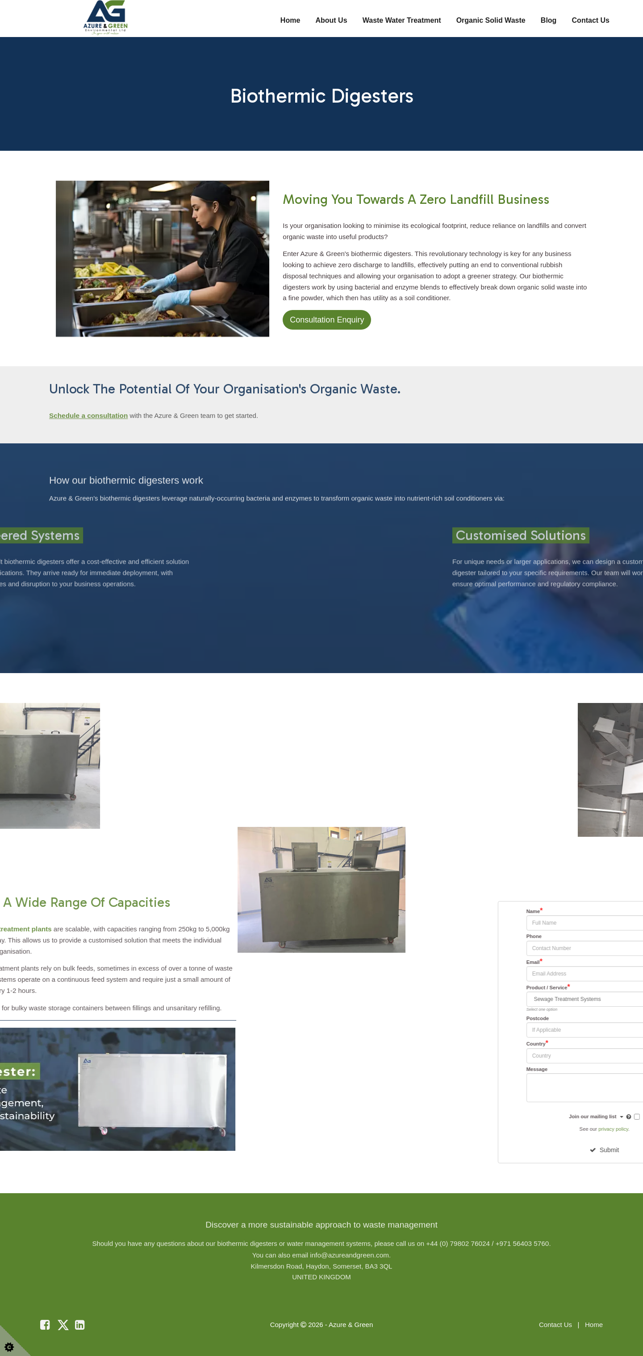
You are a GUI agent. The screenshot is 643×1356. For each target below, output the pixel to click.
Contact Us (591, 20)
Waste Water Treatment (402, 20)
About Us (331, 20)
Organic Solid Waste (491, 20)
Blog (549, 20)
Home (290, 20)
